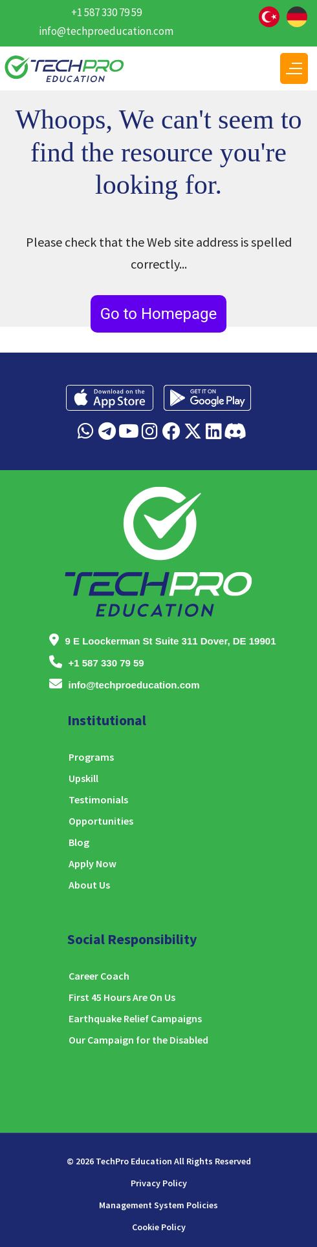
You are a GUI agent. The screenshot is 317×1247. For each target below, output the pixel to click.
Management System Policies (158, 1205)
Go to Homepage (158, 314)
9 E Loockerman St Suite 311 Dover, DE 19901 (170, 640)
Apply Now (92, 863)
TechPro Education (134, 1161)
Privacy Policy (159, 1183)
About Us (89, 884)
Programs (91, 756)
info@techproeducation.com (106, 31)
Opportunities (101, 820)
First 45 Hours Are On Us (122, 997)
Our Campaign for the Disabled (138, 1039)
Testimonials (98, 799)
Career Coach (99, 975)
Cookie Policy (159, 1227)
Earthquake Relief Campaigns (135, 1018)
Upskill (83, 778)
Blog (79, 842)
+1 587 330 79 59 (106, 12)
